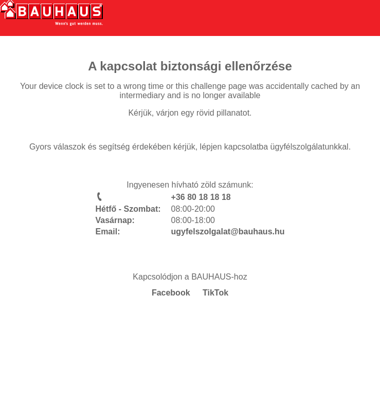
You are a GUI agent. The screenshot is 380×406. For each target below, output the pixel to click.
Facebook (171, 292)
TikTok (215, 292)
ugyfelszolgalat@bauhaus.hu (228, 231)
